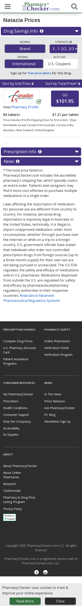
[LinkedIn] (46, 572)
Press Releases (54, 401)
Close (60, 601)
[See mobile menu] (6, 6)
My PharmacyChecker (18, 394)
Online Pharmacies (57, 341)
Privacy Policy (12, 509)
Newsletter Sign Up (57, 421)
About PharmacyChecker (20, 466)
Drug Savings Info (41, 31)
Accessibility (11, 428)
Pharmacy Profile (24, 107)
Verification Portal (56, 348)
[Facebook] (36, 572)
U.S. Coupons (59, 63)
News (41, 161)
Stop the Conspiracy (17, 421)
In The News (53, 394)
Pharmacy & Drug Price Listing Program (19, 499)
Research (9, 484)
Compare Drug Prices (18, 341)
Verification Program (58, 355)
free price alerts (39, 73)
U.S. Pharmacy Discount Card (19, 350)
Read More (25, 601)
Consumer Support (16, 415)
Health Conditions (15, 408)
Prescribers (10, 401)
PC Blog (49, 415)
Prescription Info (41, 152)
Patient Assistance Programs (15, 361)
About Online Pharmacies (12, 475)
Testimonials (12, 491)
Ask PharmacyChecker (59, 408)
